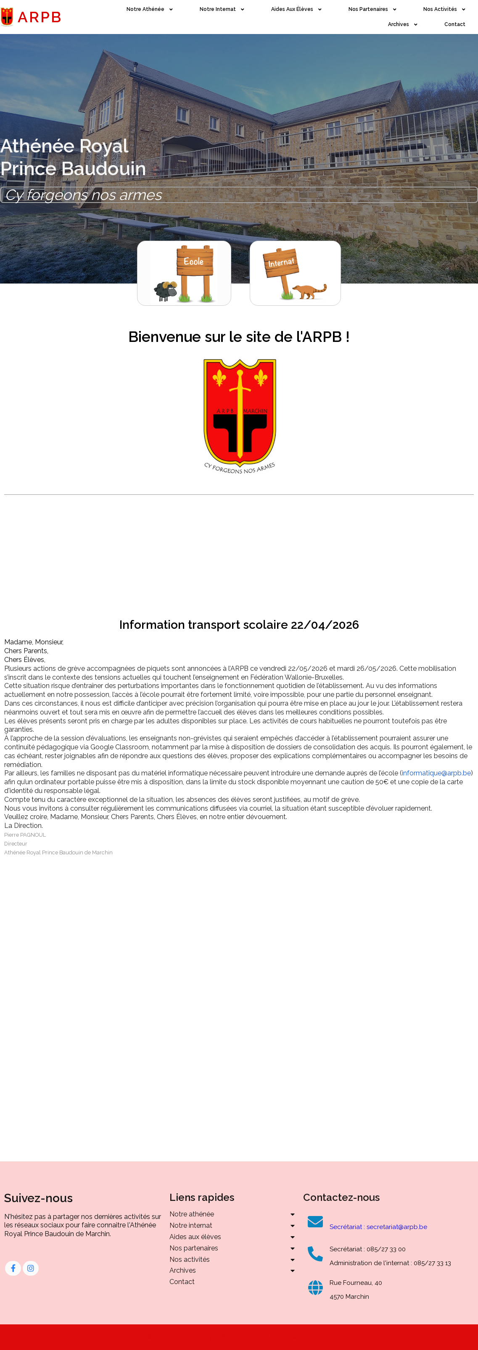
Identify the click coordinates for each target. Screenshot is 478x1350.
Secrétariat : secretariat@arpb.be (378, 1227)
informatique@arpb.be (436, 773)
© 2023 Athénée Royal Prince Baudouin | (211, 1337)
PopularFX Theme (303, 1337)
